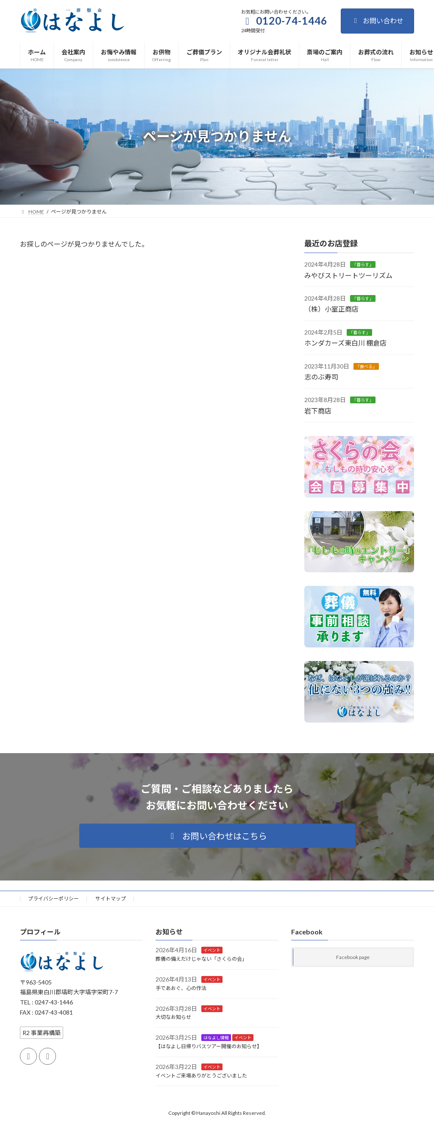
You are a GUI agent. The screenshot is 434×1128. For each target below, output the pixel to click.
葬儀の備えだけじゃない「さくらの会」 (201, 959)
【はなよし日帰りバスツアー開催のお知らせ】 (209, 1046)
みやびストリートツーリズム (348, 275)
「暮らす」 (362, 264)
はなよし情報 (216, 1037)
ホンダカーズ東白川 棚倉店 (345, 343)
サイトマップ (110, 898)
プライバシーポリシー (53, 898)
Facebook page (353, 957)
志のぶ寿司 (321, 377)
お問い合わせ (377, 21)
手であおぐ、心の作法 (181, 988)
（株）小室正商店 (331, 309)
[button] (217, 836)
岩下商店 (317, 410)
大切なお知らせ (173, 1017)
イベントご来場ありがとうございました (201, 1075)
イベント (211, 950)
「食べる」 (366, 365)
